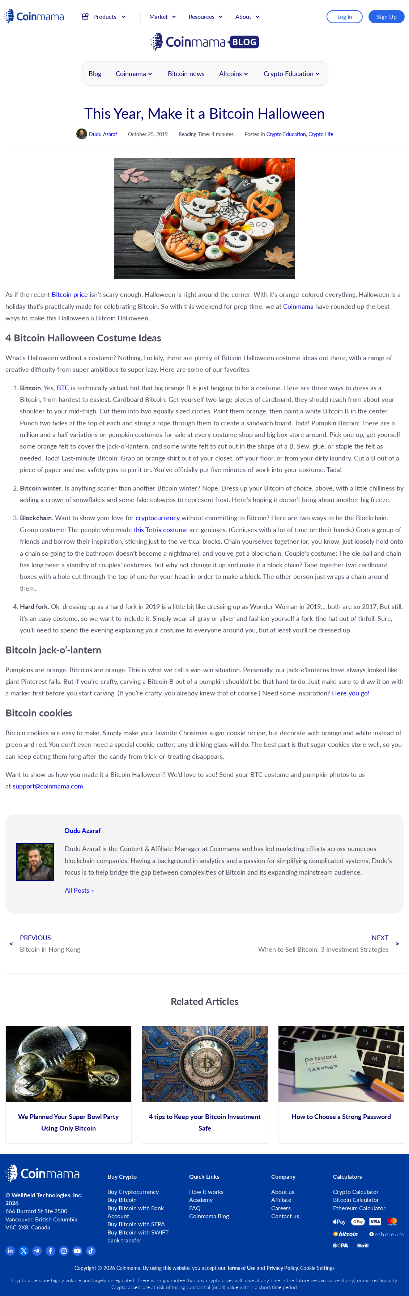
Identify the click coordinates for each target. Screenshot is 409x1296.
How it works (206, 1191)
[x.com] (24, 1253)
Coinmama (131, 73)
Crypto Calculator (356, 1191)
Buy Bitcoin (122, 1199)
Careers (281, 1207)
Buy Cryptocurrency (133, 1191)
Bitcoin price (70, 294)
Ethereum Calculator (359, 1207)
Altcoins (230, 73)
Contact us (285, 1215)
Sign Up (387, 15)
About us (282, 1191)
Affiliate (281, 1199)
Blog (95, 73)
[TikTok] (91, 1253)
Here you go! (351, 693)
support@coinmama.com (48, 786)
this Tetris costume (161, 530)
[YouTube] (77, 1253)
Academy (201, 1199)
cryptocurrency (159, 518)
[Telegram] (37, 1253)
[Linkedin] (10, 1253)
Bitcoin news (186, 73)
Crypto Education (289, 73)
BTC (64, 388)
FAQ (195, 1207)
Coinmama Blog (209, 1215)
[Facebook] (50, 1253)
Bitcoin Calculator (356, 1199)
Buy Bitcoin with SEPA (136, 1223)
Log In (345, 15)
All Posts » (79, 890)
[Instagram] (64, 1253)
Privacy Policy (282, 1268)
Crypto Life (320, 134)
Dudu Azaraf (83, 830)
